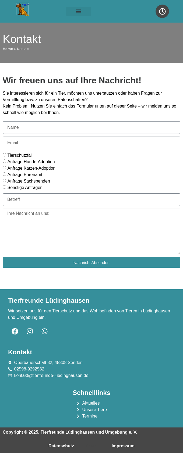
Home (8, 49)
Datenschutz (61, 446)
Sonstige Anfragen (25, 187)
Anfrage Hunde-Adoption (31, 161)
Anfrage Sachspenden (28, 181)
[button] (78, 11)
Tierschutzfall (20, 155)
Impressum (123, 446)
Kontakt (93, 446)
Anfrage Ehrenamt (24, 174)
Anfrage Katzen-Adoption (31, 168)
